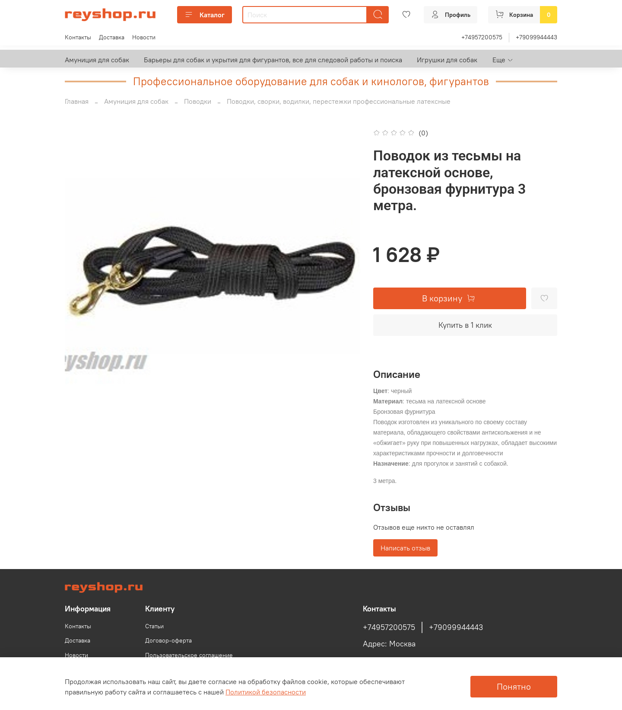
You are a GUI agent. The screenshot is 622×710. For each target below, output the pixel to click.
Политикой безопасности (265, 692)
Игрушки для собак (447, 59)
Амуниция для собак (97, 59)
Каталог (204, 14)
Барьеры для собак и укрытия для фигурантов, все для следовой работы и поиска (273, 59)
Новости (144, 37)
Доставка (111, 37)
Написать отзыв (405, 548)
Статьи (154, 626)
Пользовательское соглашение (189, 655)
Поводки (197, 101)
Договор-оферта (168, 640)
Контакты (78, 37)
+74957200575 (481, 37)
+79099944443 (536, 37)
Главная (77, 101)
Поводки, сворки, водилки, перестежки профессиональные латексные (339, 101)
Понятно (514, 686)
